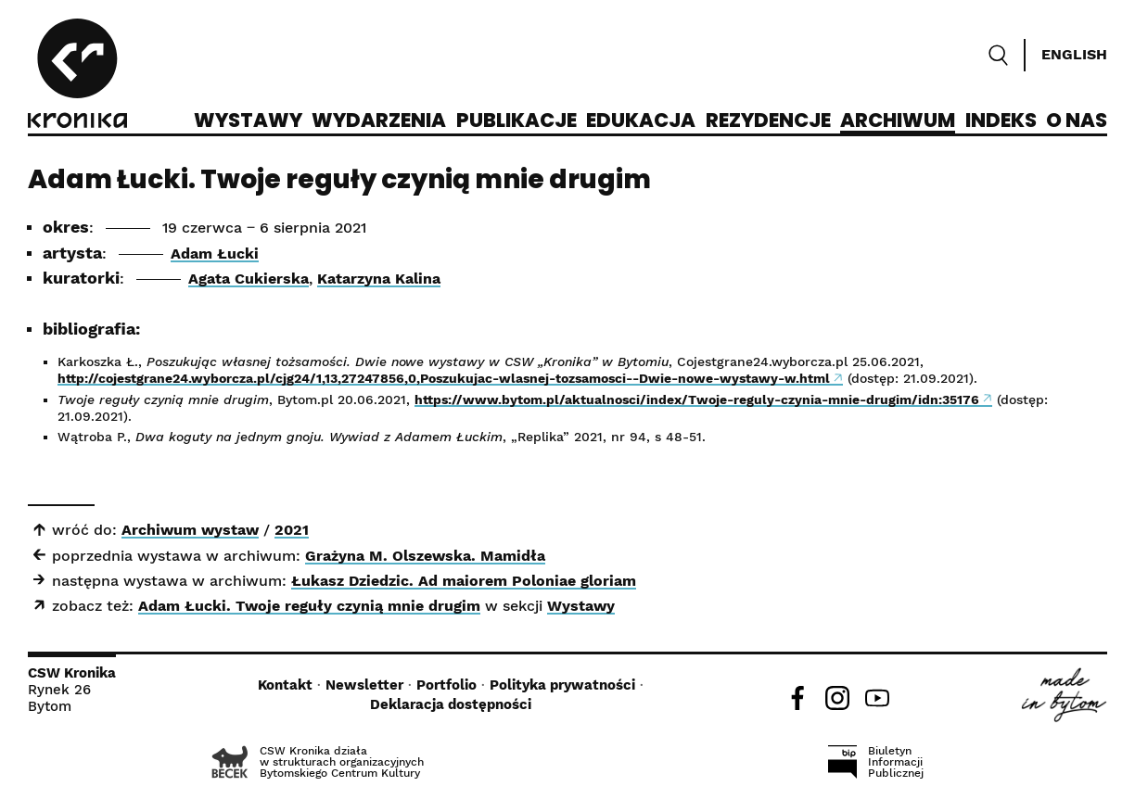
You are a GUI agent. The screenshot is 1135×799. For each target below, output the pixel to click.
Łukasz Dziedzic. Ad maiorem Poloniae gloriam (463, 581)
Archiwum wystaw (190, 530)
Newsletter (364, 685)
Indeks (1001, 121)
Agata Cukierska (248, 278)
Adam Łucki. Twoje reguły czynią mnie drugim (309, 606)
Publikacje (516, 121)
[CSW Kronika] (77, 76)
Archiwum (897, 121)
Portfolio (446, 685)
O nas (1076, 121)
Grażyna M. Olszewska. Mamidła (425, 555)
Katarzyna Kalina (378, 278)
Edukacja (640, 121)
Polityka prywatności (562, 685)
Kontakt (285, 685)
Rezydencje (768, 121)
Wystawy (248, 121)
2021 (291, 530)
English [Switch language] (1074, 54)
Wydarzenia (379, 121)
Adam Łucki (215, 253)
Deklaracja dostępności (450, 704)
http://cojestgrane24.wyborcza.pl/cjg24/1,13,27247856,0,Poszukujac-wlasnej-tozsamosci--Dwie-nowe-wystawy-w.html (443, 378)
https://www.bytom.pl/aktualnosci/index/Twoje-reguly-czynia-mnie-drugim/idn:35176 (696, 399)
